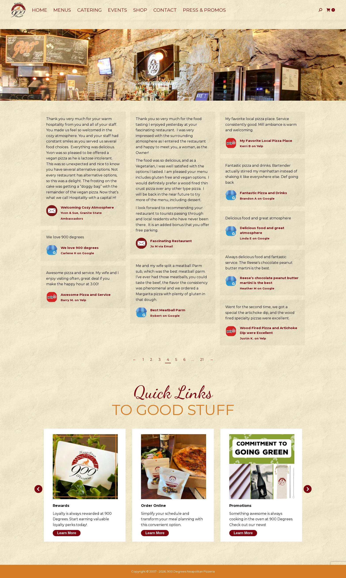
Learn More (66, 533)
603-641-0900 (23, 5)
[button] (38, 489)
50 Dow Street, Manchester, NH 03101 (68, 4)
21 (202, 360)
